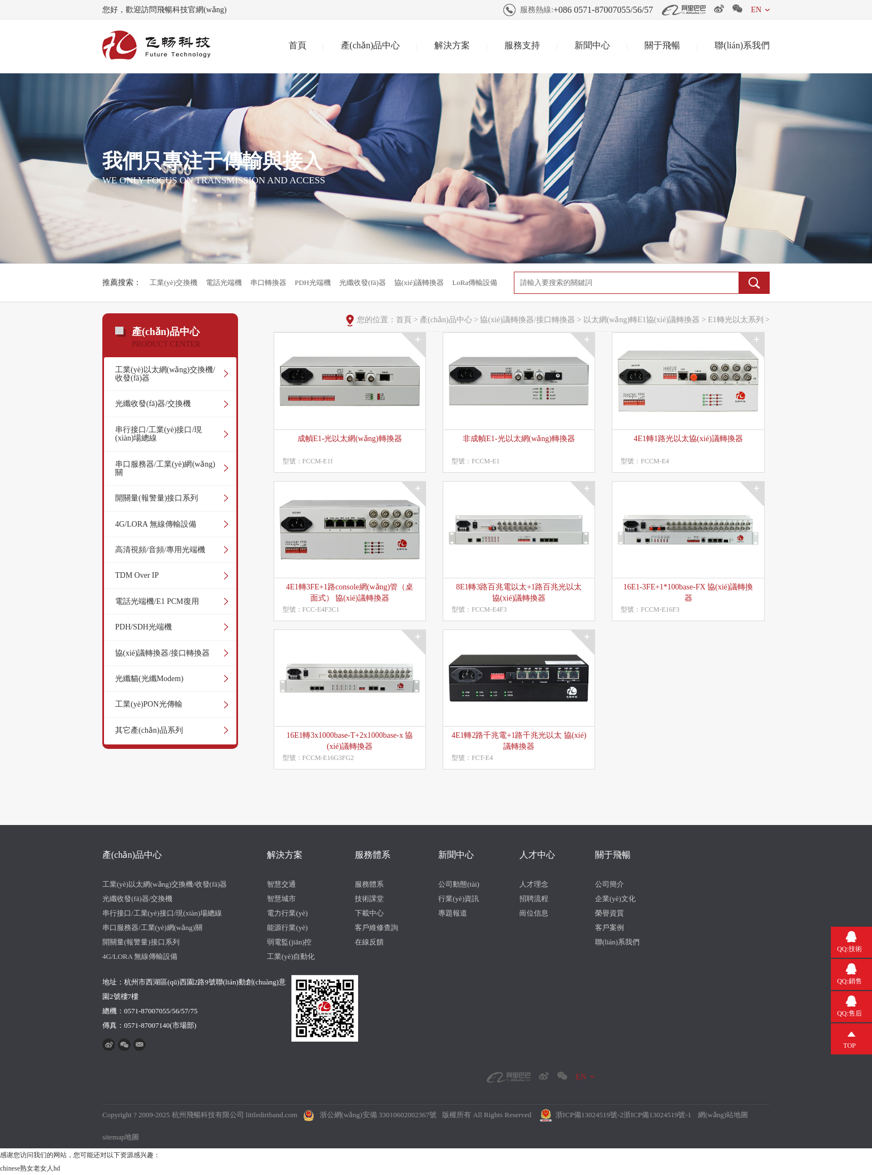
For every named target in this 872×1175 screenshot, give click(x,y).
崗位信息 (533, 913)
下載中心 (369, 913)
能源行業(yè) (287, 927)
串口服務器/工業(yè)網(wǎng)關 (165, 468)
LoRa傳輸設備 (474, 282)
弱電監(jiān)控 (289, 942)
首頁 (297, 45)
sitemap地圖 (120, 1137)
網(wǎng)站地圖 (723, 1115)
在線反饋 (369, 942)
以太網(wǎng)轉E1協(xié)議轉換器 (641, 320)
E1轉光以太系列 (736, 320)
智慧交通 (281, 884)
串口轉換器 (268, 282)
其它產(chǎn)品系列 (149, 730)
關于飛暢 (662, 45)
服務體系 (372, 854)
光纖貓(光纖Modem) (149, 678)
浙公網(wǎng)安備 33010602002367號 (378, 1115)
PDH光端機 (313, 282)
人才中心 (537, 854)
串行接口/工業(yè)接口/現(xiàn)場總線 (158, 434)
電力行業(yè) (287, 913)
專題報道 (452, 913)
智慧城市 (281, 898)
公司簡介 (609, 884)
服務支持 (522, 45)
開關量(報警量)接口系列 (156, 498)
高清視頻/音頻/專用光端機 (160, 550)
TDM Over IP (137, 575)
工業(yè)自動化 (291, 956)
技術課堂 (369, 898)
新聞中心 (592, 45)
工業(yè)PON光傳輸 (148, 704)
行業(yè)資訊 (458, 898)
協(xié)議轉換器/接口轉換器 (162, 653)
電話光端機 (224, 282)
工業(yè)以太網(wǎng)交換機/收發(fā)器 (165, 374)
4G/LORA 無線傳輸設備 (155, 524)
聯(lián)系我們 (742, 45)
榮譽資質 (609, 913)
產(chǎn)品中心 (370, 45)
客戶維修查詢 (376, 927)
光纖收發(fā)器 (362, 282)
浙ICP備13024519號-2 (589, 1115)
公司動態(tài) (458, 884)
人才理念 (533, 884)
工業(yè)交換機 (173, 282)
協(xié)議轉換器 (419, 282)
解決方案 (452, 45)
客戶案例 (609, 927)
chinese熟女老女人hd (30, 1168)
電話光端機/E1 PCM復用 (157, 601)
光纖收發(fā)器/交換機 (153, 403)
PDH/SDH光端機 (143, 627)
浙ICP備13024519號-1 (657, 1115)
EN (756, 10)
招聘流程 (533, 898)
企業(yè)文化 (615, 898)
